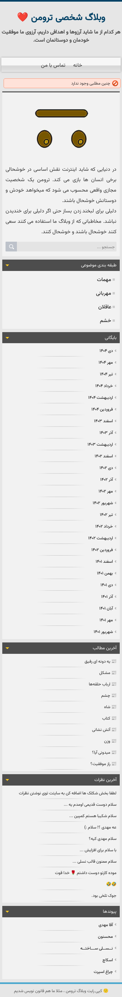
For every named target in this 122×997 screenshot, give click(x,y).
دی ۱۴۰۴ (106, 350)
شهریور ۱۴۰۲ (103, 502)
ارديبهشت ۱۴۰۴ (100, 397)
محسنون (105, 936)
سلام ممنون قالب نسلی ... (94, 861)
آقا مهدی (106, 924)
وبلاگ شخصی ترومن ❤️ (61, 17)
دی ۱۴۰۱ (107, 584)
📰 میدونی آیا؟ (104, 752)
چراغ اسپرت (103, 971)
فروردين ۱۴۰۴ (102, 409)
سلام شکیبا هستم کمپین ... (92, 815)
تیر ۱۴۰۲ (106, 514)
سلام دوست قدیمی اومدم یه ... (90, 804)
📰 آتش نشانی (104, 729)
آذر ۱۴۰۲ (106, 479)
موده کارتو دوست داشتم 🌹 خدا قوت (85, 872)
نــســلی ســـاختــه (96, 948)
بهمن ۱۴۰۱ (105, 573)
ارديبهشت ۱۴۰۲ (100, 538)
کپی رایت (94, 990)
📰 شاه (110, 706)
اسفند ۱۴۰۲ (104, 456)
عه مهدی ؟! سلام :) (100, 827)
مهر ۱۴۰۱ (106, 620)
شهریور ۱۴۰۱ (103, 631)
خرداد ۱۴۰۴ (104, 385)
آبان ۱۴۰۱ (106, 608)
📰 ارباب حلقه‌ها (102, 684)
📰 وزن (110, 741)
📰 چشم (108, 695)
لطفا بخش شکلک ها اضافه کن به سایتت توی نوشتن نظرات (67, 793)
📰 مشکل (107, 672)
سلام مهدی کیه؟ (102, 838)
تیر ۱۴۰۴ (106, 374)
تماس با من (53, 65)
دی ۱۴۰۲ (106, 467)
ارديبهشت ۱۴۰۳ (100, 444)
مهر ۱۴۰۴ (106, 362)
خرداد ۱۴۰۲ (104, 526)
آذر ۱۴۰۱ (107, 596)
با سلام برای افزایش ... (98, 850)
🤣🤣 (111, 884)
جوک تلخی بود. (103, 895)
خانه (77, 65)
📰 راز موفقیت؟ (103, 763)
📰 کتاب (109, 718)
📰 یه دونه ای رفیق (100, 661)
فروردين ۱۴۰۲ (102, 549)
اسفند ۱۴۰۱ (104, 561)
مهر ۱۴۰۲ (106, 491)
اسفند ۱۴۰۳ (103, 421)
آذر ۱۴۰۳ (106, 432)
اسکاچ (107, 960)
